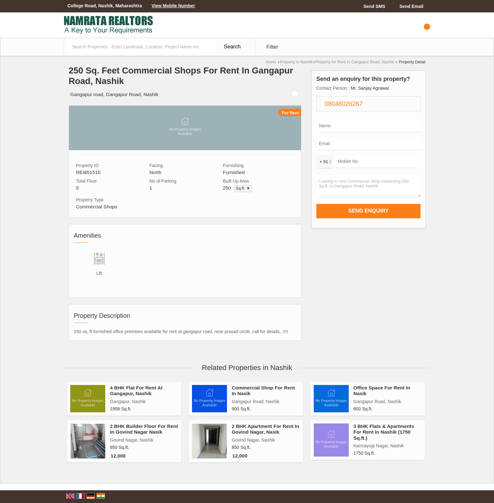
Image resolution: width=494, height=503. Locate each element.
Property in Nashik (296, 62)
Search (232, 47)
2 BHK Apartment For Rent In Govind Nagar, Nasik (265, 429)
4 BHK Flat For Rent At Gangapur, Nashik (136, 390)
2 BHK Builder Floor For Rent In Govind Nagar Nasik (144, 429)
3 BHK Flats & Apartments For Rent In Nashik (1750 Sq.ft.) (383, 432)
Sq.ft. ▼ (243, 188)
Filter (272, 47)
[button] (173, 5)
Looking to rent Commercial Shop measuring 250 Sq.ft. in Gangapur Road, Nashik (368, 186)
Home (270, 62)
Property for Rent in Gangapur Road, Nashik (354, 62)
